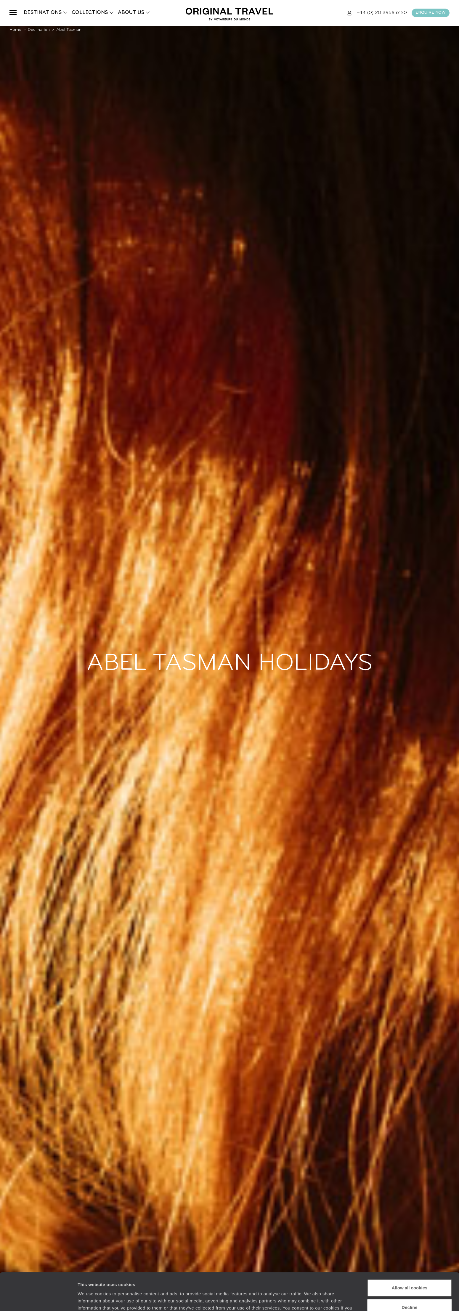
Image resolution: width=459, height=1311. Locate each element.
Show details (91, 1299)
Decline (409, 1275)
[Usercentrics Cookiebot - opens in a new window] (38, 1299)
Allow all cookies (410, 1255)
